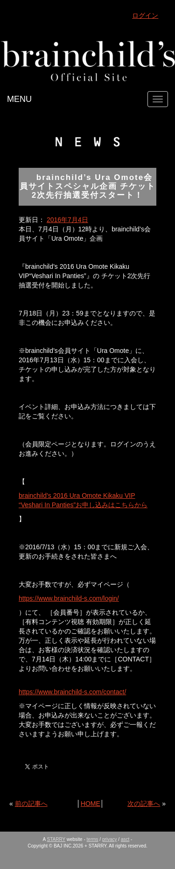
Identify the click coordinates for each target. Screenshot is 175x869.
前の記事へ (31, 803)
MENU (19, 99)
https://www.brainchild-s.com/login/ (69, 598)
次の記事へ (143, 803)
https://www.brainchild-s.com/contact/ (72, 692)
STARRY (56, 839)
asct (125, 839)
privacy (109, 839)
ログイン (145, 15)
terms (92, 839)
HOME (90, 803)
